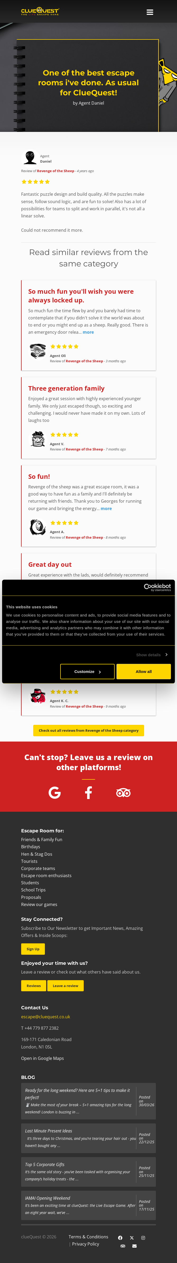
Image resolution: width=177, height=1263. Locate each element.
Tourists (29, 861)
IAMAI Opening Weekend (47, 1198)
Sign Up (33, 949)
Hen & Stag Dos (36, 854)
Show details (148, 654)
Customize (87, 671)
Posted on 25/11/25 (146, 1171)
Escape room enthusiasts (46, 875)
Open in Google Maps (42, 1058)
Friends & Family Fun (41, 839)
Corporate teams (38, 868)
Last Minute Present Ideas (48, 1131)
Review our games (39, 904)
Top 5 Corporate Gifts (44, 1164)
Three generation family (66, 388)
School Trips (33, 890)
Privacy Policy (85, 1244)
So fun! (39, 476)
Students (30, 883)
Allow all (144, 671)
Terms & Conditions (88, 1237)
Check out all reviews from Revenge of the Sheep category (88, 730)
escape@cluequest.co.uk (45, 1017)
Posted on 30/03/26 (146, 1101)
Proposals (31, 897)
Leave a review (65, 985)
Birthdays (30, 847)
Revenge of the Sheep (55, 170)
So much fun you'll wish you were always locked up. (81, 296)
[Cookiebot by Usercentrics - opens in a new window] (148, 587)
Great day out (50, 564)
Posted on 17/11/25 (146, 1205)
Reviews (34, 985)
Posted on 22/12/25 (146, 1138)
